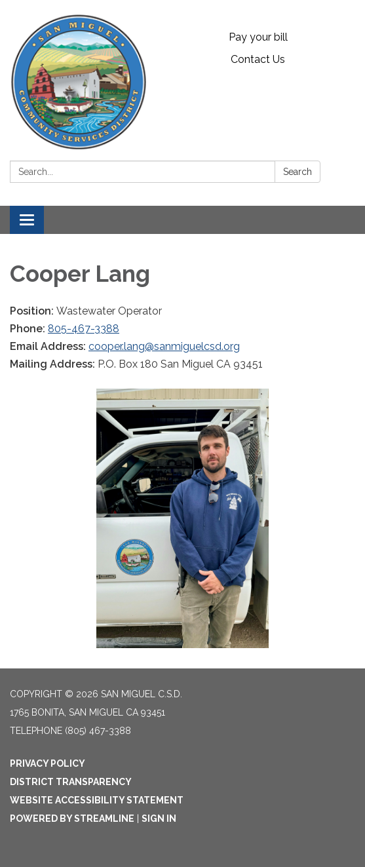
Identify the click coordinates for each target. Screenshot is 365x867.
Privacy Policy (47, 763)
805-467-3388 (83, 328)
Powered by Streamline (72, 818)
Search (297, 171)
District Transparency (71, 782)
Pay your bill (258, 37)
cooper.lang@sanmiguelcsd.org (164, 346)
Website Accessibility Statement (96, 800)
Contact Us (258, 59)
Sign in (159, 818)
